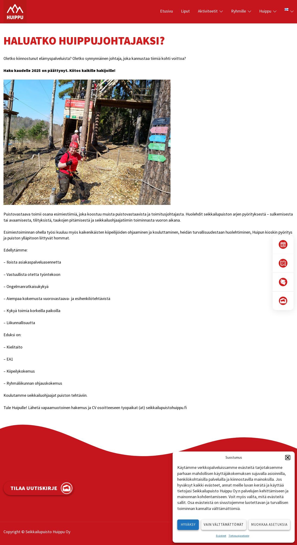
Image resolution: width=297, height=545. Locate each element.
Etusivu (166, 11)
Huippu (265, 11)
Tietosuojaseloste (239, 535)
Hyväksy (188, 524)
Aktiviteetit (208, 11)
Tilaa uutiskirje (33, 488)
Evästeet (221, 535)
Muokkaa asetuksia (269, 524)
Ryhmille (238, 11)
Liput (185, 11)
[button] (287, 457)
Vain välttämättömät (224, 524)
